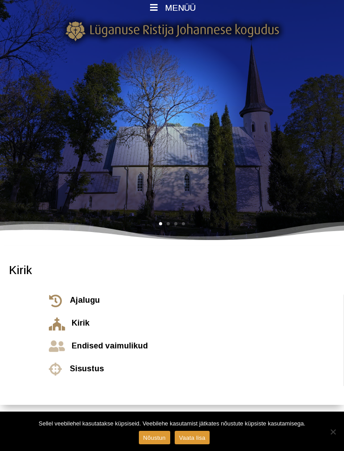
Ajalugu (85, 300)
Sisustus (87, 368)
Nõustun (154, 437)
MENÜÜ (171, 8)
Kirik (81, 322)
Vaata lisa (192, 437)
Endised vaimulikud (110, 345)
